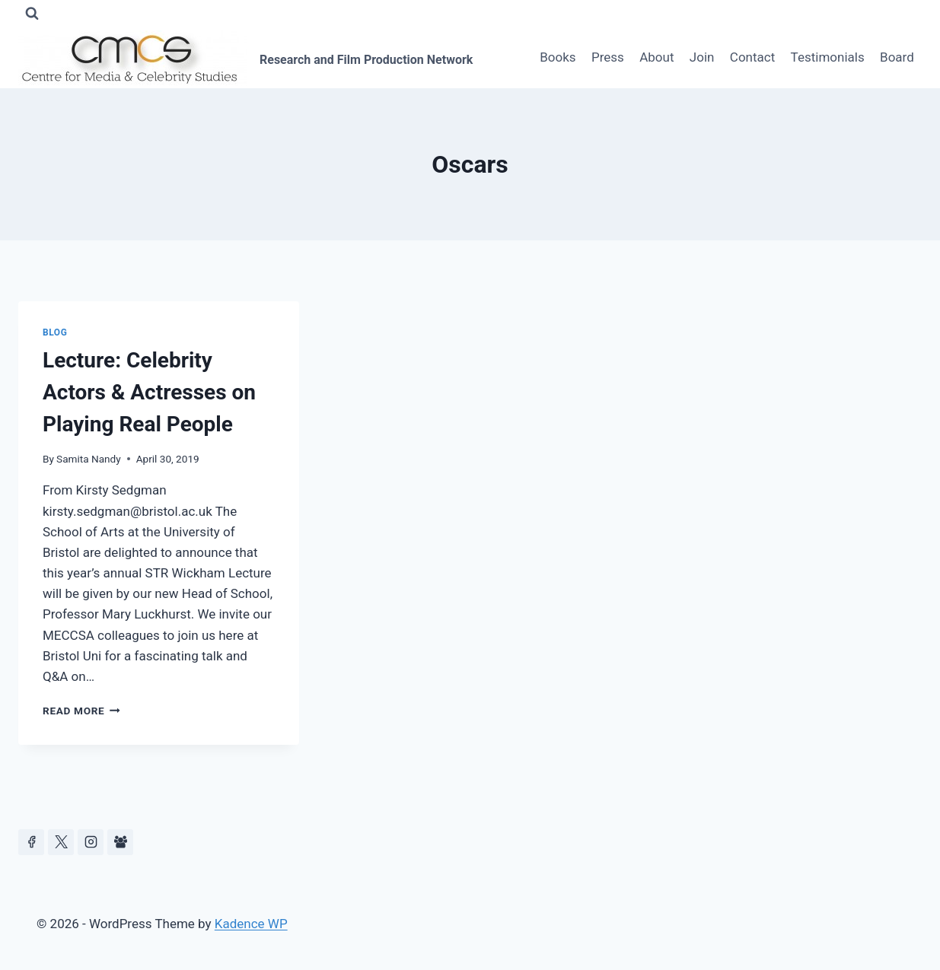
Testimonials (828, 57)
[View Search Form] (32, 13)
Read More (81, 710)
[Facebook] (31, 842)
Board (897, 57)
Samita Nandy (88, 459)
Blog (55, 332)
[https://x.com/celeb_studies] (61, 842)
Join (702, 57)
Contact (752, 57)
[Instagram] (91, 842)
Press (607, 57)
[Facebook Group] (120, 842)
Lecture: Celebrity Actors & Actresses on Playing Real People (149, 392)
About (656, 57)
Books (557, 57)
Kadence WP (251, 923)
